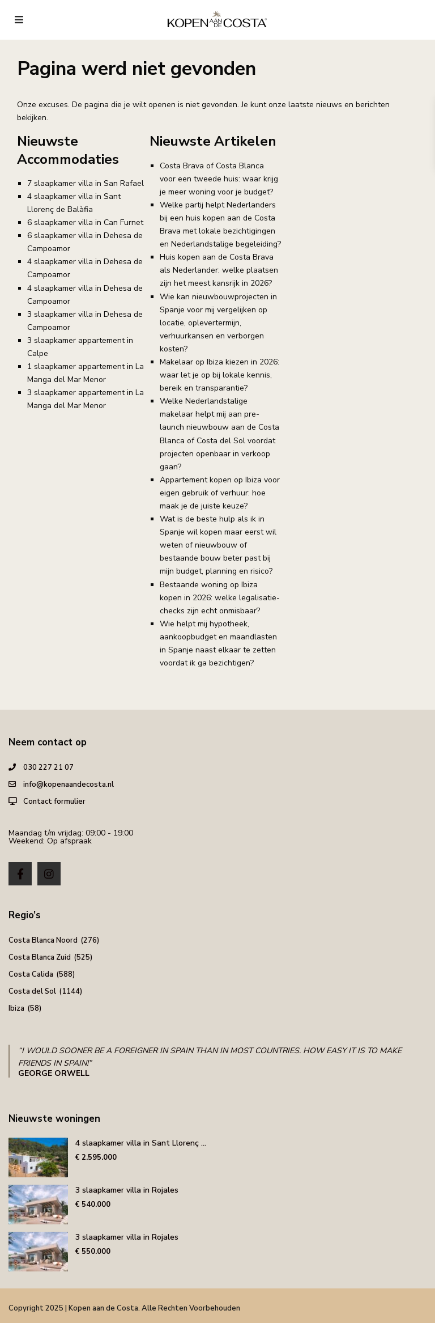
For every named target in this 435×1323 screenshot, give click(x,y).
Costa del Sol (32, 991)
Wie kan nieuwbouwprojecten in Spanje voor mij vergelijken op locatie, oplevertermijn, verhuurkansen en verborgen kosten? (218, 322)
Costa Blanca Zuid (39, 957)
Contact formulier (54, 801)
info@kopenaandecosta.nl (68, 784)
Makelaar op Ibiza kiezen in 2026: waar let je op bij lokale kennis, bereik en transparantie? (219, 375)
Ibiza (16, 1008)
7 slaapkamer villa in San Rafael (85, 183)
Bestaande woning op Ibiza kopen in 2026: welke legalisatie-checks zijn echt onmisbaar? (220, 597)
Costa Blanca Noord (43, 940)
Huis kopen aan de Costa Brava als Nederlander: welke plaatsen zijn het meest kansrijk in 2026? (219, 270)
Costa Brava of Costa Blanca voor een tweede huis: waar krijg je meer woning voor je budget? (219, 178)
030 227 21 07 (48, 767)
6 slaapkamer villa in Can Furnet (85, 222)
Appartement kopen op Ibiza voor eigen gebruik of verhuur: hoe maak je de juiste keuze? (220, 492)
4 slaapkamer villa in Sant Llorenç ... (140, 1143)
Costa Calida (30, 974)
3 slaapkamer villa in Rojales (126, 1190)
